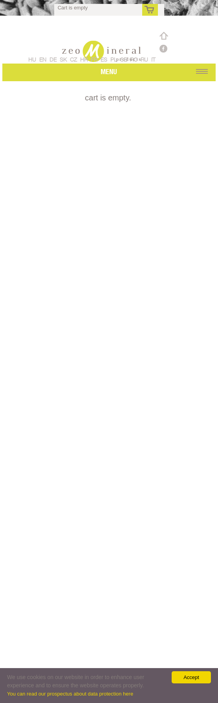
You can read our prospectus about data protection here (70, 694)
